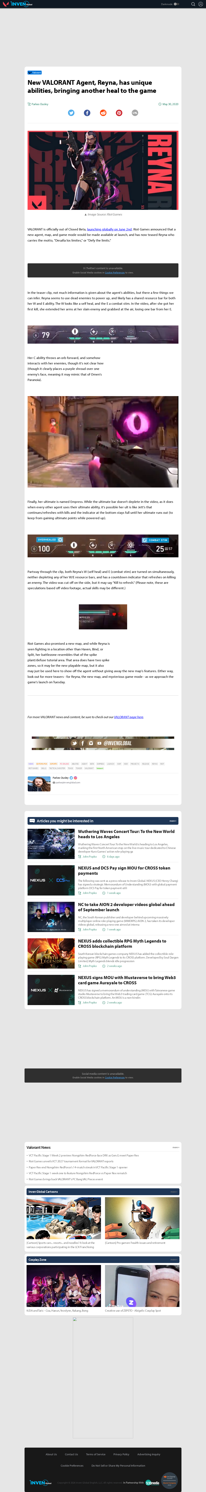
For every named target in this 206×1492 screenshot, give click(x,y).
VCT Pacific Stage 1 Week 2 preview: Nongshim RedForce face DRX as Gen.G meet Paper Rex (84, 1155)
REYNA (154, 764)
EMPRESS (100, 764)
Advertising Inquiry (148, 1454)
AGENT (84, 764)
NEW (126, 764)
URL (135, 113)
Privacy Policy (121, 1454)
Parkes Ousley (61, 777)
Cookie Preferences (115, 272)
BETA (92, 764)
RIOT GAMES (33, 768)
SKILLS (43, 768)
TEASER (79, 768)
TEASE (70, 768)
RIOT (162, 764)
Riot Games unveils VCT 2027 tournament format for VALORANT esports (71, 1161)
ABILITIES (75, 764)
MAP (119, 764)
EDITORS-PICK (41, 764)
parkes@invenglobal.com (68, 782)
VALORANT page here (128, 717)
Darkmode (167, 4)
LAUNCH (110, 764)
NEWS (31, 764)
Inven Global (21, 4)
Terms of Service (95, 1454)
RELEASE (145, 764)
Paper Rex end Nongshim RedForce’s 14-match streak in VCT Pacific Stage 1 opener (78, 1167)
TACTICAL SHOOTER (57, 768)
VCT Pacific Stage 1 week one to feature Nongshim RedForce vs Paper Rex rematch (78, 1173)
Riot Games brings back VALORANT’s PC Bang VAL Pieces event (66, 1179)
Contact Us (71, 1454)
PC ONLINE (64, 764)
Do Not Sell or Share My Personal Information (118, 1465)
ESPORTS (53, 764)
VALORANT (89, 768)
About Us (51, 1454)
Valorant (7, 4)
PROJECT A (135, 764)
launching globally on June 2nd (109, 229)
